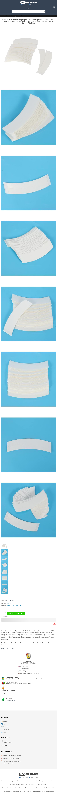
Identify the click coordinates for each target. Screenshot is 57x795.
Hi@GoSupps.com (8, 747)
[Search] (28, 11)
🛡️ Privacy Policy (5, 727)
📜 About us (4, 721)
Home (2, 16)
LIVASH (9, 603)
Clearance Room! (7, 649)
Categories (8, 16)
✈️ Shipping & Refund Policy (8, 724)
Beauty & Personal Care (18, 16)
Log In (28, 8)
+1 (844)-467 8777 (10, 700)
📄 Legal (3, 732)
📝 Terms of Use (5, 729)
